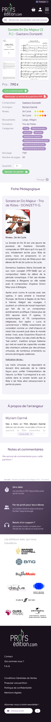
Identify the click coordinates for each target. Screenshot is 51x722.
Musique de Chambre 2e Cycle (36, 141)
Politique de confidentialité (18, 688)
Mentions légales (12, 692)
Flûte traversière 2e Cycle (34, 145)
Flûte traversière (38, 128)
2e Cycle (27, 132)
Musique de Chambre (32, 136)
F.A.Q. (7, 666)
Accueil (7, 480)
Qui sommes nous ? (14, 661)
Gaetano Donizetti (31, 102)
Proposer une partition (15, 683)
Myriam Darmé (29, 107)
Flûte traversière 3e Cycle (34, 149)
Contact (8, 656)
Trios (26, 128)
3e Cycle (38, 132)
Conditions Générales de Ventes (20, 678)
